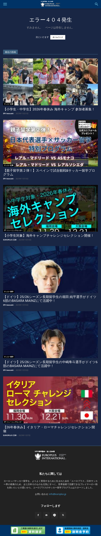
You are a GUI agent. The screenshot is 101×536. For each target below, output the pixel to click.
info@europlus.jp (57, 494)
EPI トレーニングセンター (13, 230)
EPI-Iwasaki (8, 113)
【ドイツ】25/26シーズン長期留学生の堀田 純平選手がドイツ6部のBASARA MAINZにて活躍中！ (49, 299)
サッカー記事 (8, 104)
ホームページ (58, 37)
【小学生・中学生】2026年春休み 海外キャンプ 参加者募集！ (49, 109)
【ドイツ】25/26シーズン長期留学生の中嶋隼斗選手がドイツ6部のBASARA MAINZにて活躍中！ (50, 364)
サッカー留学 (8, 291)
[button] (5, 4)
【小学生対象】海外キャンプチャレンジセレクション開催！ (48, 235)
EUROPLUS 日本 (10, 240)
